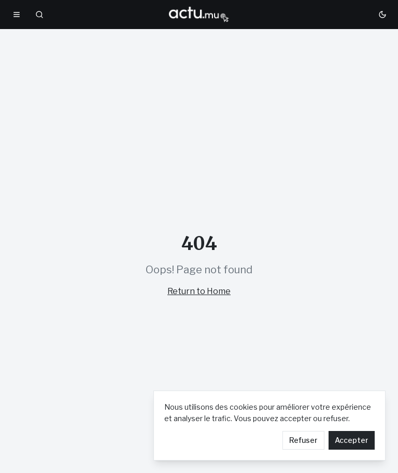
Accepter (351, 440)
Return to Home (199, 291)
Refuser (303, 440)
